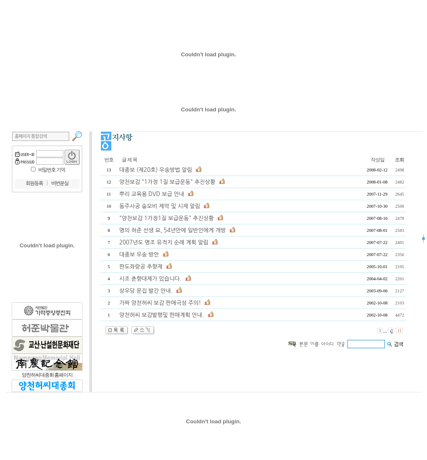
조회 (399, 160)
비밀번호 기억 (51, 170)
